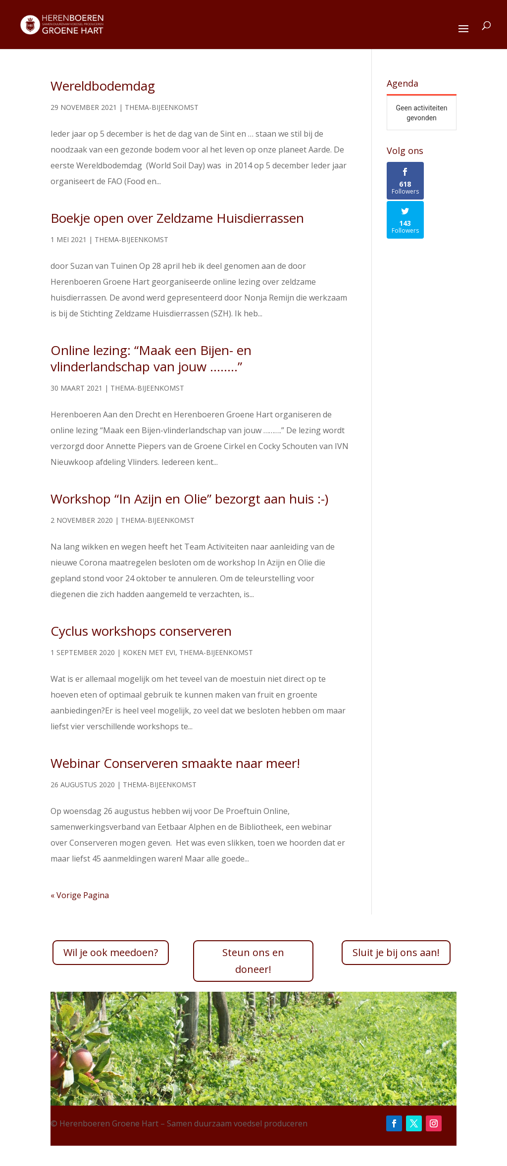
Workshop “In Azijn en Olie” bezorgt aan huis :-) (189, 498)
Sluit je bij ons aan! (396, 952)
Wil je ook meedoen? (110, 952)
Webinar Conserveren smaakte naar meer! (175, 763)
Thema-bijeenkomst (162, 107)
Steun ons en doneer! (253, 961)
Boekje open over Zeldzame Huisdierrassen (177, 218)
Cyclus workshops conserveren (141, 631)
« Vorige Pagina (80, 895)
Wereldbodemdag (103, 86)
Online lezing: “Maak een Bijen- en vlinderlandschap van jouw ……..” (151, 358)
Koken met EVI (149, 652)
